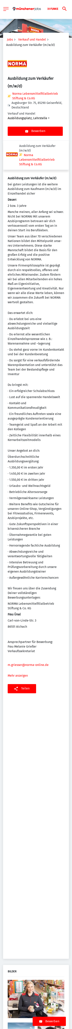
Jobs (10, 39)
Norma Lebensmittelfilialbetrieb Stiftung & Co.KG (35, 96)
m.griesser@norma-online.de (28, 635)
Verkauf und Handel (32, 39)
